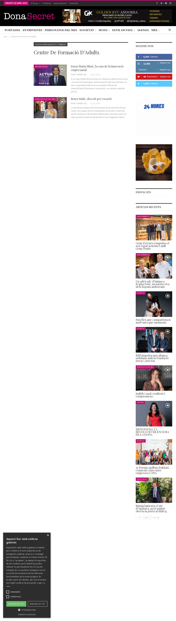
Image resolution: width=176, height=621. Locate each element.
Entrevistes (32, 30)
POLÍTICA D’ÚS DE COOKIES (122, 609)
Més (154, 30)
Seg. (147, 517)
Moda (103, 30)
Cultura (140, 402)
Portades (12, 30)
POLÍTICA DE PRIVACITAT (77, 609)
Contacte (46, 3)
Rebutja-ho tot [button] (37, 604)
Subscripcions (60, 3)
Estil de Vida (122, 30)
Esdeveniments (143, 216)
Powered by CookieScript (27, 615)
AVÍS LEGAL (99, 609)
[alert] (27, 575)
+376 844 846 (131, 589)
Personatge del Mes (61, 30)
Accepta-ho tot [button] (16, 604)
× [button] (48, 535)
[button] (26, 610)
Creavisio (168, 616)
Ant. (139, 517)
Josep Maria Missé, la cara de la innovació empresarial (97, 68)
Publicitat (73, 3)
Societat (86, 30)
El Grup (34, 3)
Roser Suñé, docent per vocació (91, 99)
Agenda (143, 30)
